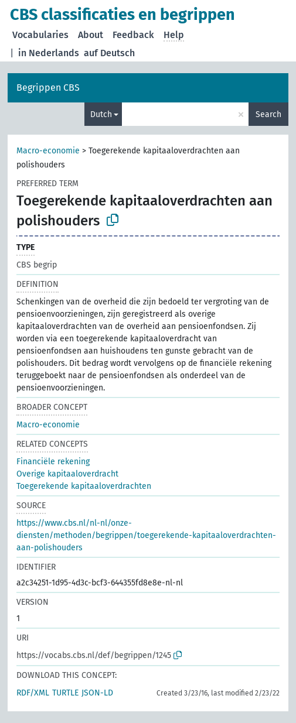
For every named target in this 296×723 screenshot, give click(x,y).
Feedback (133, 34)
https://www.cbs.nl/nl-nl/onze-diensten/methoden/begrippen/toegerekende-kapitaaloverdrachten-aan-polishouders (146, 535)
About (90, 34)
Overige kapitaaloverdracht (67, 474)
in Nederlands (48, 53)
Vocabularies (40, 34)
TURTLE (65, 693)
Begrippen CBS (48, 87)
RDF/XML (32, 693)
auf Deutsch (109, 53)
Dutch (101, 114)
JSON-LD (97, 693)
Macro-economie (48, 151)
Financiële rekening (53, 462)
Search (268, 114)
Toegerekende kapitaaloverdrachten (83, 486)
